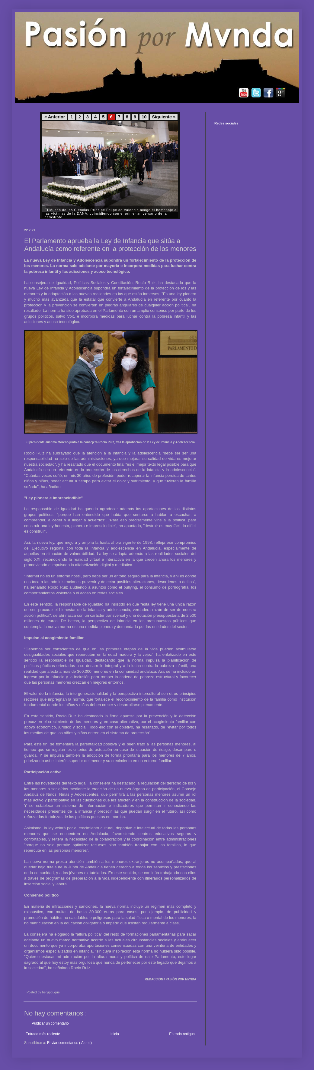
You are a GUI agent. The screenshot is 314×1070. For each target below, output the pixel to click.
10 (144, 116)
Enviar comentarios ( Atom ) (69, 1043)
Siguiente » (163, 116)
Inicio (115, 1034)
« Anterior (54, 116)
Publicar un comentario (50, 1023)
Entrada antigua (182, 1034)
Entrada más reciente (43, 1034)
